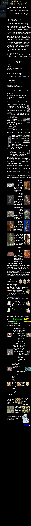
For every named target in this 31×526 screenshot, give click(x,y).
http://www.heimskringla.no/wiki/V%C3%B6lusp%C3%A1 (22, 76)
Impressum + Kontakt (3, 17)
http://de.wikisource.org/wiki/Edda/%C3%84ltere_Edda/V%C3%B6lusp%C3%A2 (16, 77)
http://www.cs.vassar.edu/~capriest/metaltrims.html (13, 297)
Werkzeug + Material (2, 12)
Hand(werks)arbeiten (3, 10)
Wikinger (2, 9)
